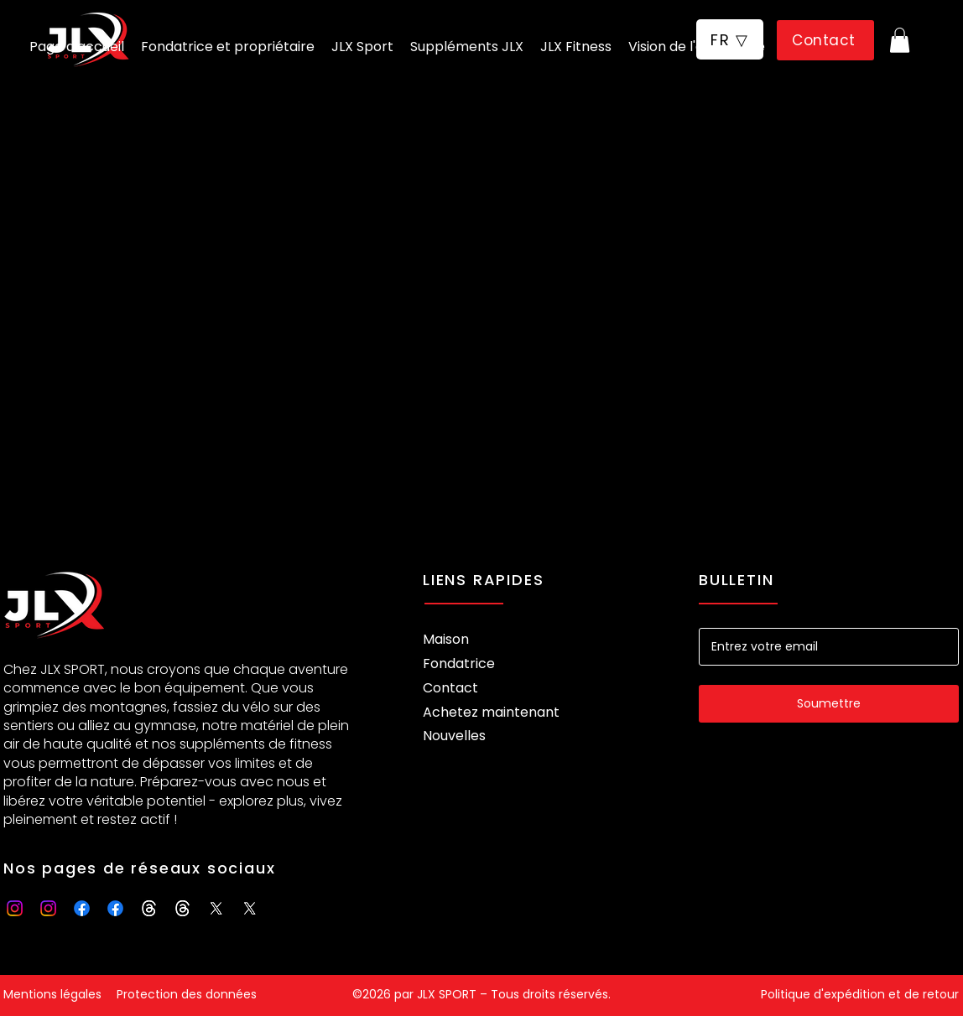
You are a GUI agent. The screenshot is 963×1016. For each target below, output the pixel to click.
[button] (729, 39)
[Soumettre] (829, 704)
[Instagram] (14, 908)
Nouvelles (454, 735)
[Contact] (825, 40)
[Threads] (148, 908)
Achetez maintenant (491, 712)
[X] (216, 908)
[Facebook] (81, 908)
